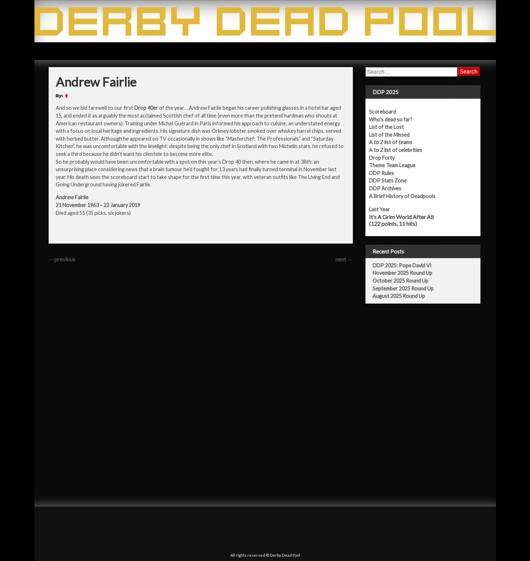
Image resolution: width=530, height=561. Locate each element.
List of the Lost (390, 127)
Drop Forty (386, 158)
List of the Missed (393, 135)
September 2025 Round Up (407, 288)
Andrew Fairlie (72, 197)
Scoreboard (386, 112)
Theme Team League (396, 165)
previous (62, 259)
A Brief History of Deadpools (406, 196)
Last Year (383, 209)
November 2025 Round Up (407, 273)
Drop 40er (146, 108)
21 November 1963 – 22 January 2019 (98, 205)
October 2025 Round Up (405, 281)
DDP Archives (389, 188)
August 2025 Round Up (403, 296)
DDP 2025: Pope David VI (406, 265)
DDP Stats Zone (392, 181)
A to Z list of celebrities (400, 150)
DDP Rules (385, 173)
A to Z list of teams (395, 142)
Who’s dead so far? (395, 119)
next (344, 259)
